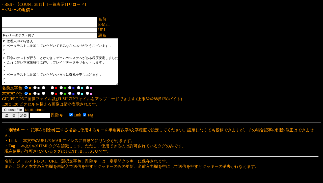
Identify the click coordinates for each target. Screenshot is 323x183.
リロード (76, 4)
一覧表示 (56, 4)
